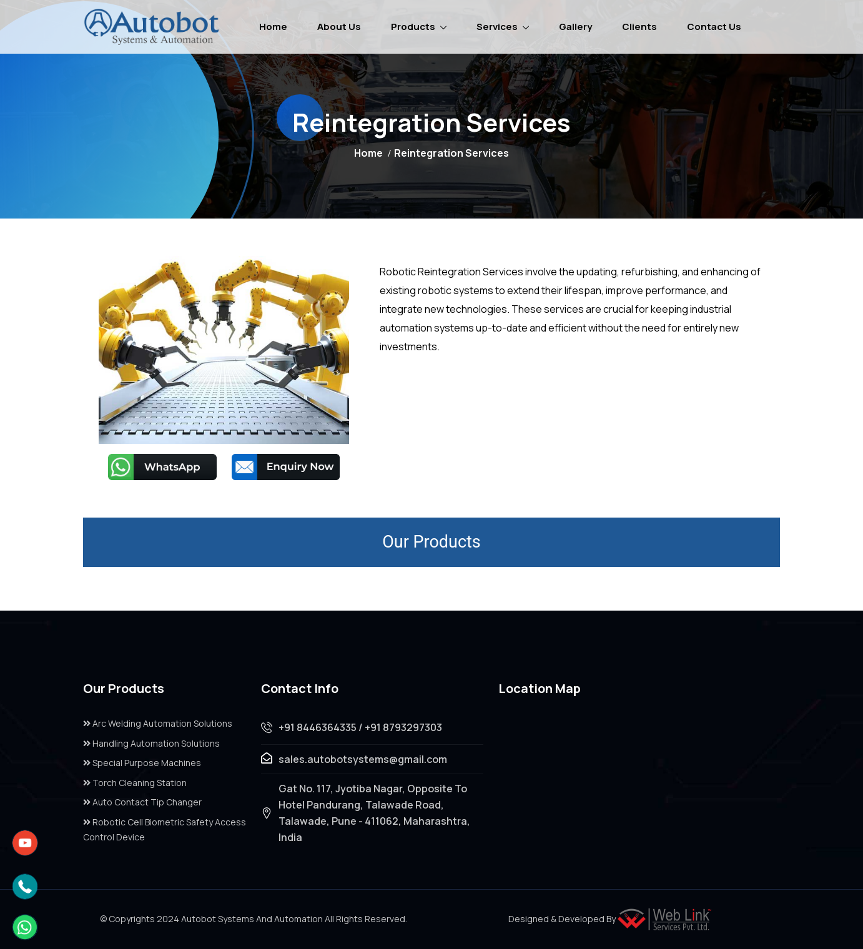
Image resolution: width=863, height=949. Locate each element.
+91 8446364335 (318, 727)
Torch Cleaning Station (135, 783)
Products (413, 26)
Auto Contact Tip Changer (142, 802)
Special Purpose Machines (142, 763)
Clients (639, 26)
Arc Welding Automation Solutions (157, 723)
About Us (339, 26)
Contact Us (714, 26)
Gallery (575, 26)
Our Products (431, 542)
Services (497, 26)
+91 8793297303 (403, 727)
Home (273, 26)
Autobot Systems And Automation (252, 919)
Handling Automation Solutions (151, 743)
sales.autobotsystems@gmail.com (363, 759)
